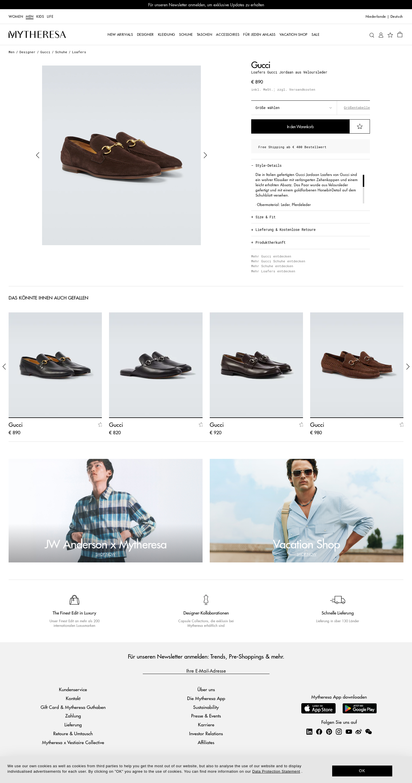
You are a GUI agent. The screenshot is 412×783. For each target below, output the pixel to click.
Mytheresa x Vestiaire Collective (73, 742)
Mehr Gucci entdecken (271, 256)
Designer (27, 52)
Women (16, 16)
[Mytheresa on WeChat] (368, 731)
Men (29, 16)
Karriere (206, 724)
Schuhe (61, 52)
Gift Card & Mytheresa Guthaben (73, 707)
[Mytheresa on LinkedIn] (309, 731)
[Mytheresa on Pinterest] (329, 731)
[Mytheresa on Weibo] (358, 731)
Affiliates (206, 742)
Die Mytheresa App (206, 698)
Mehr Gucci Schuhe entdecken (278, 261)
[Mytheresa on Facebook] (319, 731)
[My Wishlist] (390, 34)
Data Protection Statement (276, 771)
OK (362, 770)
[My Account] (381, 34)
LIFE (50, 16)
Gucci (45, 52)
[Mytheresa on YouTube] (348, 731)
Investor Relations (206, 733)
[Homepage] (37, 34)
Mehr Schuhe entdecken (272, 266)
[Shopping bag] (399, 34)
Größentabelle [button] (357, 108)
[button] (37, 155)
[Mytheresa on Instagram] (338, 731)
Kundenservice (73, 689)
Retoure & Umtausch (73, 733)
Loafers (79, 52)
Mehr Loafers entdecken (273, 271)
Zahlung (73, 715)
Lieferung (73, 724)
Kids (40, 16)
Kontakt (73, 698)
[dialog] (206, 769)
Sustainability (206, 707)
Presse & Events (206, 715)
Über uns (206, 689)
